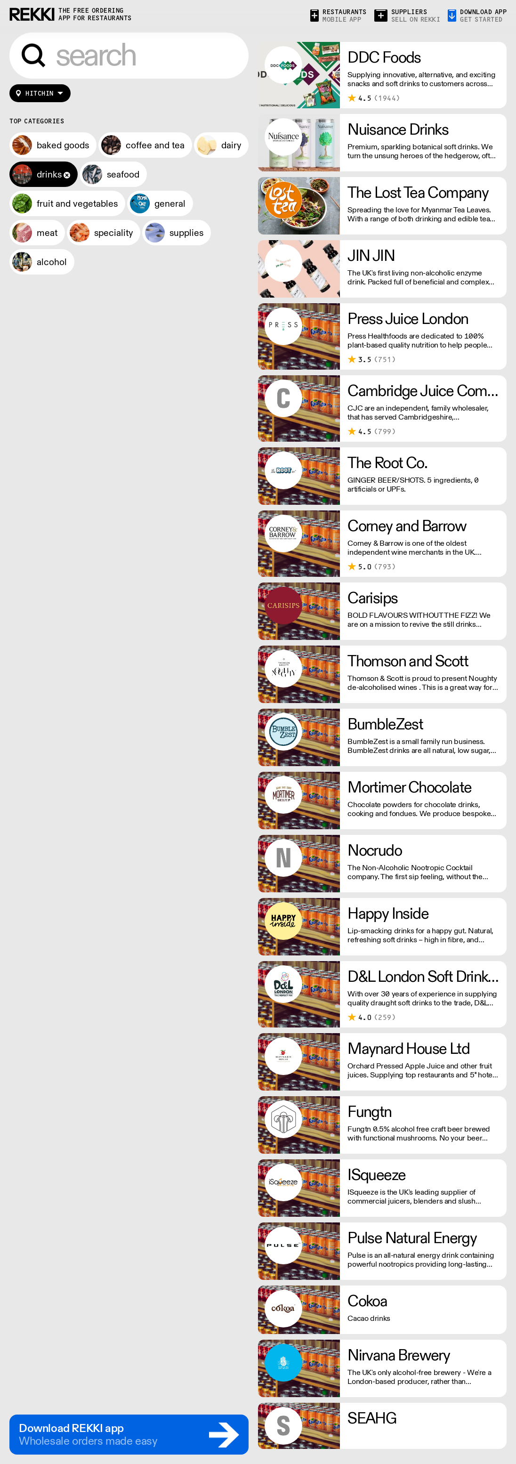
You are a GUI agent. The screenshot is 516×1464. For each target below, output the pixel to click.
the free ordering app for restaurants (95, 14)
